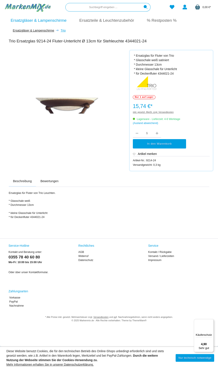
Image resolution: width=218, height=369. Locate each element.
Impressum (154, 260)
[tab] (22, 181)
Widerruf (83, 256)
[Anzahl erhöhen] (157, 133)
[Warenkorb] (203, 7)
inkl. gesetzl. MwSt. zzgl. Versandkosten (153, 112)
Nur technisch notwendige (194, 357)
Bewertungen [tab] (49, 181)
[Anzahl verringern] (137, 133)
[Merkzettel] (172, 7)
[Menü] (211, 321)
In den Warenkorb (159, 143)
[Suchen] (146, 7)
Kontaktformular (38, 272)
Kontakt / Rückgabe (160, 252)
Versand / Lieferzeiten (161, 256)
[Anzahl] (147, 133)
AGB (81, 252)
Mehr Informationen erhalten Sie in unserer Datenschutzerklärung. (50, 364)
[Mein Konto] (184, 7)
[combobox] (103, 7)
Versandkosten (101, 317)
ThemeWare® (139, 320)
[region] (66, 100)
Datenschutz (85, 260)
